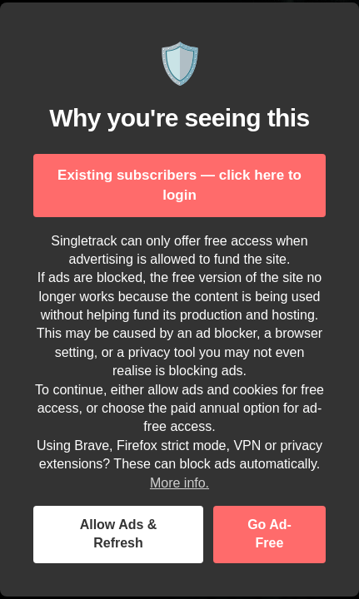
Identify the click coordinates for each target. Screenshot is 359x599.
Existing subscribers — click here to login (179, 185)
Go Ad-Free (269, 533)
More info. (179, 483)
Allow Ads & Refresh (118, 533)
